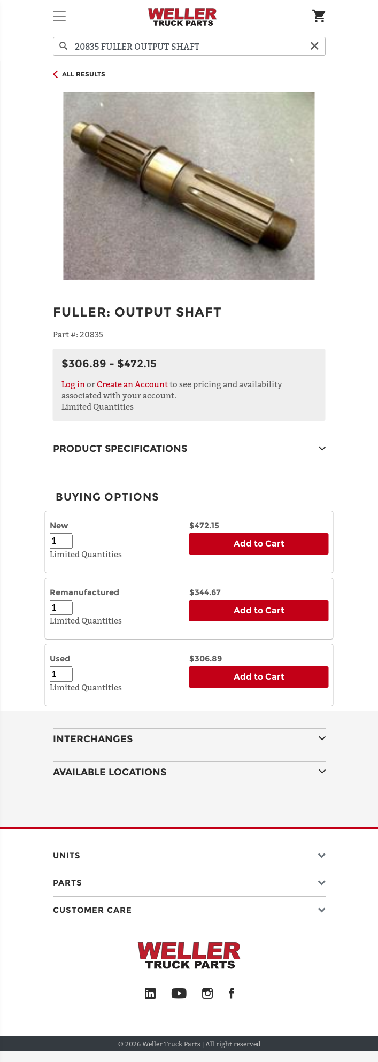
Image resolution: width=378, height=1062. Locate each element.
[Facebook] (231, 994)
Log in (73, 384)
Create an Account (132, 384)
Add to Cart (259, 543)
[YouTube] (179, 994)
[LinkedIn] (150, 994)
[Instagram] (207, 994)
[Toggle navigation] (59, 16)
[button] (189, 853)
